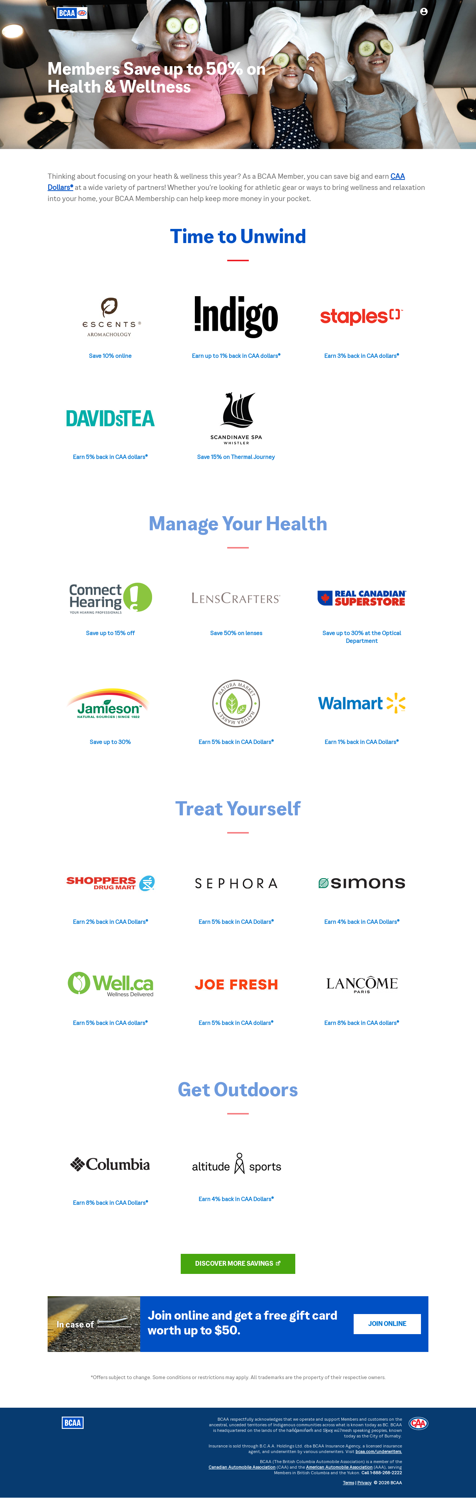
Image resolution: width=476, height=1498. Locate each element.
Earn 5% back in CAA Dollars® (236, 742)
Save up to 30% (110, 742)
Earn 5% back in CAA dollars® (110, 457)
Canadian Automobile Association (242, 1468)
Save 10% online (110, 356)
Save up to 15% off (110, 633)
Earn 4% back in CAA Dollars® (361, 922)
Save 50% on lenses (236, 633)
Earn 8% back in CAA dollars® (361, 1023)
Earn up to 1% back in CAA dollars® (236, 356)
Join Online (387, 1324)
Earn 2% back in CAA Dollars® (110, 922)
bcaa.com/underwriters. (379, 1452)
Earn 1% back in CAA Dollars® (362, 742)
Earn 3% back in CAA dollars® (361, 356)
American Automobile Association (339, 1468)
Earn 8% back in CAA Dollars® (110, 1203)
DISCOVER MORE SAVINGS (234, 1264)
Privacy (364, 1483)
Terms (348, 1483)
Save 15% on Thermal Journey (236, 457)
